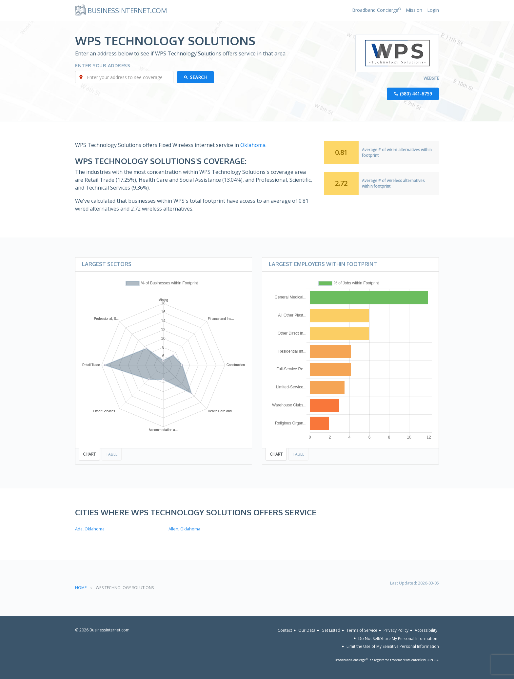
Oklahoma (253, 145)
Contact (285, 630)
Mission (414, 10)
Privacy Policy (396, 630)
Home (81, 587)
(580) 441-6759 (416, 94)
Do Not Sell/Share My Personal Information (397, 638)
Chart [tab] (89, 454)
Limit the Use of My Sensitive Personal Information (392, 646)
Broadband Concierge (376, 10)
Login (433, 10)
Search (198, 77)
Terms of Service (361, 630)
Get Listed (331, 630)
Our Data (306, 630)
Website (431, 78)
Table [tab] (111, 454)
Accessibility (426, 630)
